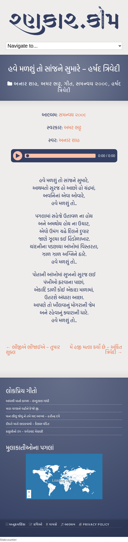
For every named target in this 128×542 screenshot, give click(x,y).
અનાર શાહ (26, 83)
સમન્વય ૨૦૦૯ (92, 83)
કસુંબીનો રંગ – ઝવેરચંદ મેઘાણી (24, 431)
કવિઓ (35, 524)
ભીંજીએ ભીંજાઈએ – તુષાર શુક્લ (33, 350)
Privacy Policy (94, 524)
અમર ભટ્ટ (51, 83)
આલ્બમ (68, 524)
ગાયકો (51, 524)
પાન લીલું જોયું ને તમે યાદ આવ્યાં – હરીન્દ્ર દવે (33, 416)
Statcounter (8, 539)
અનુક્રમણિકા (16, 524)
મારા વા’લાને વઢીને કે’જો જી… (23, 408)
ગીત (68, 83)
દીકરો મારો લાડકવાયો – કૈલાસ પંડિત (27, 423)
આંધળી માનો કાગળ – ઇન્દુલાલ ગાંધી (27, 400)
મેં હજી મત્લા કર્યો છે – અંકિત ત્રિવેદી (96, 350)
